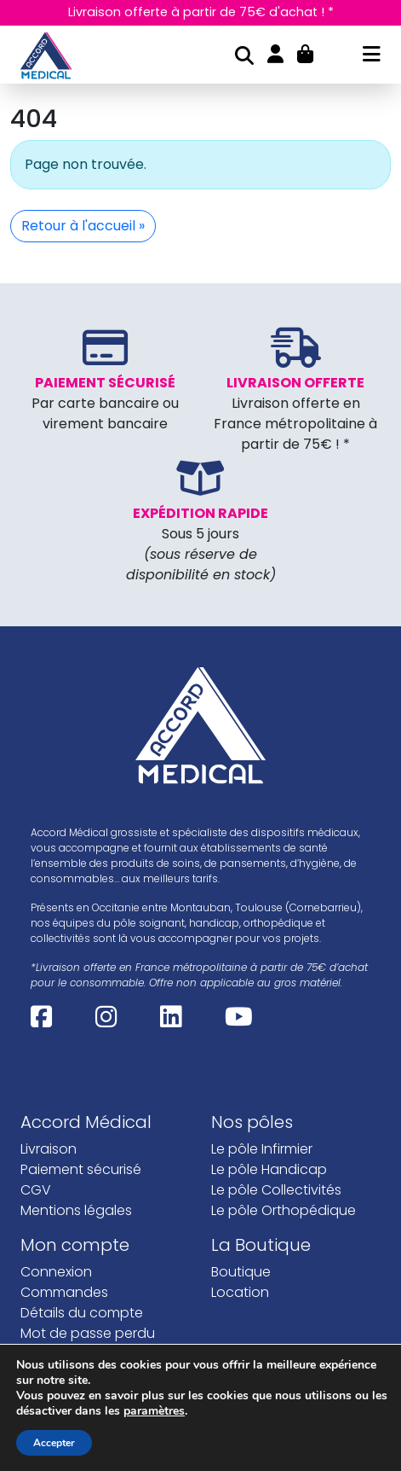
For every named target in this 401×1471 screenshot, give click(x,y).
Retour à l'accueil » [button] (83, 266)
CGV (35, 1231)
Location (240, 1333)
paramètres (154, 1411)
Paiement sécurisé (80, 1210)
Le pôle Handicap (269, 1210)
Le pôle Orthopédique (283, 1251)
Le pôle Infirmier (261, 1190)
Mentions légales (76, 1251)
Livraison (48, 1190)
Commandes (64, 1333)
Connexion (56, 1313)
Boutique (241, 1313)
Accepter (54, 1443)
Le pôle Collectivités (276, 1231)
